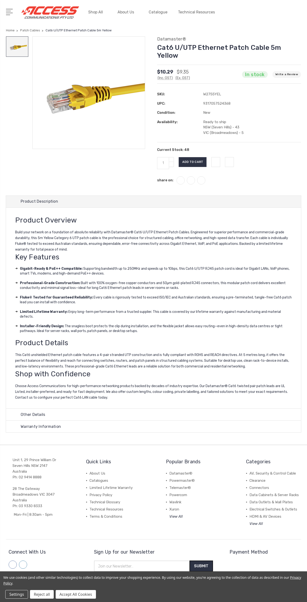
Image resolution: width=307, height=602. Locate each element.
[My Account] (255, 14)
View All (176, 516)
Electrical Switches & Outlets (273, 509)
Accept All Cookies (75, 594)
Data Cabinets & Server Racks (274, 495)
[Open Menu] (10, 11)
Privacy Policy (100, 495)
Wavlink (175, 502)
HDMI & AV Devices (265, 516)
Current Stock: (173, 148)
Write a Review (286, 72)
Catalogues (98, 480)
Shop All (97, 11)
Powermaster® (182, 480)
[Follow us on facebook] (13, 564)
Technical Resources (198, 11)
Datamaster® (180, 473)
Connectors (259, 487)
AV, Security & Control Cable (272, 473)
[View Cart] (298, 14)
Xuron (174, 509)
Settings (16, 594)
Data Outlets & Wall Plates (271, 502)
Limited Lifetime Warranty (111, 487)
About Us (128, 11)
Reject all (42, 594)
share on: (165, 178)
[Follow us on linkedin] (23, 564)
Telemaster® (180, 487)
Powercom (178, 495)
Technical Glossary (104, 502)
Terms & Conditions (105, 516)
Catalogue (158, 11)
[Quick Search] (284, 14)
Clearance (257, 480)
